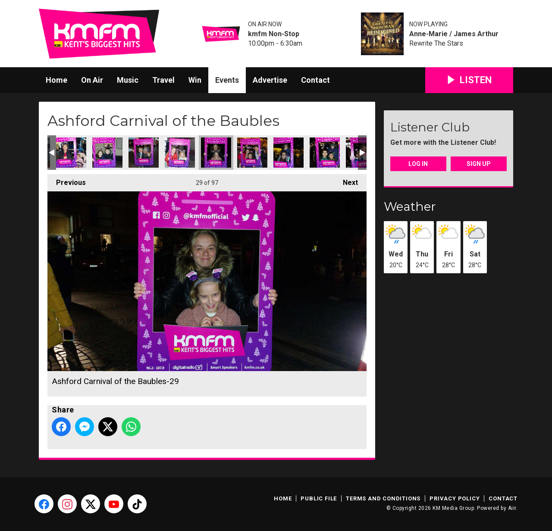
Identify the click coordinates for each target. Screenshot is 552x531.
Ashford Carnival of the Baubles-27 (144, 152)
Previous (66, 180)
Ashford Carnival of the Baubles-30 (252, 152)
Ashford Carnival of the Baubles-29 (216, 152)
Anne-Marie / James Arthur (454, 34)
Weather (410, 206)
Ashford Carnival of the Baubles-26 (107, 152)
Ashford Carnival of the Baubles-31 (288, 152)
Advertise (270, 79)
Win (194, 79)
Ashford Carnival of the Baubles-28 (180, 152)
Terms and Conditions (383, 498)
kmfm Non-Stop (273, 34)
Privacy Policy (455, 498)
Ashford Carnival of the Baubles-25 (71, 152)
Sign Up (479, 163)
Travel (163, 79)
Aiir (512, 508)
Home (56, 79)
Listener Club (430, 127)
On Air (92, 79)
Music (127, 79)
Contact (315, 79)
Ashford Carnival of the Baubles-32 (325, 152)
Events (227, 79)
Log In (418, 163)
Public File (319, 498)
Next (346, 180)
